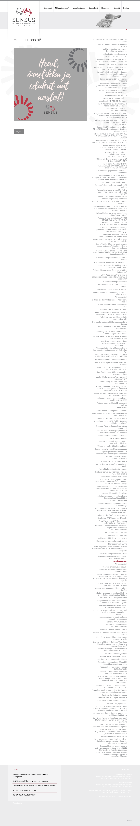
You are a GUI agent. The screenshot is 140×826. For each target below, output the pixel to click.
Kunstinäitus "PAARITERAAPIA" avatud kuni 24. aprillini (110, 40)
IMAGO (129, 820)
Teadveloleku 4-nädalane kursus (114, 695)
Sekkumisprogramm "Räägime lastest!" (112, 289)
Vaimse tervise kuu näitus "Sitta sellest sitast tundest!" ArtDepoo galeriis (110, 240)
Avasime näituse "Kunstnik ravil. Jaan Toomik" (112, 286)
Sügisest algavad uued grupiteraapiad (112, 182)
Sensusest (48, 8)
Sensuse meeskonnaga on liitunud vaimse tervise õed (110, 589)
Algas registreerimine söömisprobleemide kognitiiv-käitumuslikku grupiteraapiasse (111, 313)
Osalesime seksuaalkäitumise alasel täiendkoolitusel (113, 571)
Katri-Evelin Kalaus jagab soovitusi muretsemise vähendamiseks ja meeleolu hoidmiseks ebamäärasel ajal (111, 482)
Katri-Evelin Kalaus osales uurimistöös (112, 701)
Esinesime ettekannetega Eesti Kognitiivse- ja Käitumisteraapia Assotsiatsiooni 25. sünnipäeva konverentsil (110, 741)
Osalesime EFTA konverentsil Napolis (112, 518)
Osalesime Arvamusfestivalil (116, 533)
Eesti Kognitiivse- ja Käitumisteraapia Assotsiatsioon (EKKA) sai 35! (112, 105)
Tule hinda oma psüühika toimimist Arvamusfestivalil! (113, 318)
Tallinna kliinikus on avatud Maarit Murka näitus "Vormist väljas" (111, 214)
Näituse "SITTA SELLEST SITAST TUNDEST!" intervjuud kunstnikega (113, 224)
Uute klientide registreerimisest (115, 282)
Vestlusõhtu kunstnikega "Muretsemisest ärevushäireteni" (111, 378)
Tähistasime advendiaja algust (115, 654)
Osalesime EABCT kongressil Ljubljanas (111, 659)
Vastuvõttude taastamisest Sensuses (113, 469)
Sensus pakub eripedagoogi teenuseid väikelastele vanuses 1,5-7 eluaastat (112, 432)
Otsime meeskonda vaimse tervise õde (112, 436)
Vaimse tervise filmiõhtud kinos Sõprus (112, 418)
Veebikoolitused (79, 8)
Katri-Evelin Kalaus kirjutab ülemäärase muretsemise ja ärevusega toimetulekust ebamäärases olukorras (111, 488)
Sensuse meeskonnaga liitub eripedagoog (111, 449)
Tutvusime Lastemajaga (118, 501)
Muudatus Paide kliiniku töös (116, 95)
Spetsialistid (93, 8)
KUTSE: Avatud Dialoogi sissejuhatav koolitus (112, 45)
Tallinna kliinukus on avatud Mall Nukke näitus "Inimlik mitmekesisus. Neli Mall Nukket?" (112, 192)
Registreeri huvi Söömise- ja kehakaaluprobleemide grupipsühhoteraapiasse (116, 154)
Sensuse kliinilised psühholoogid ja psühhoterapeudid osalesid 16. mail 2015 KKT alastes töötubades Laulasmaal (111, 748)
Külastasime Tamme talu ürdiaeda (114, 461)
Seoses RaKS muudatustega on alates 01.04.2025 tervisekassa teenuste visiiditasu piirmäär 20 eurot (110, 129)
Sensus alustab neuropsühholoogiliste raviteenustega (112, 505)
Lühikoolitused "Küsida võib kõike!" (113, 309)
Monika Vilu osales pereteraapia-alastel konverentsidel (112, 328)
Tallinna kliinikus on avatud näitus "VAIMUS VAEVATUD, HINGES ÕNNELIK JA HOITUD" (109, 142)
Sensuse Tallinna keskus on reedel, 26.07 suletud (111, 186)
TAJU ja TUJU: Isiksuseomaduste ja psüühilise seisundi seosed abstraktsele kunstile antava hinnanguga (112, 230)
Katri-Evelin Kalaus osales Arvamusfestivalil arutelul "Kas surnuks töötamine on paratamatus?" (110, 612)
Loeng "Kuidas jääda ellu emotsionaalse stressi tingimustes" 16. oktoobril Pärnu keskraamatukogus (111, 246)
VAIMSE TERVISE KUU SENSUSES (113, 64)
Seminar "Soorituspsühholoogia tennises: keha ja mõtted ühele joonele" (111, 686)
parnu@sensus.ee (125, 786)
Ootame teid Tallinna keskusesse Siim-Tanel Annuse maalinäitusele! (110, 394)
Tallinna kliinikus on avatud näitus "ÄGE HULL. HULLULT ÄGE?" (112, 160)
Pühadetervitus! (121, 297)
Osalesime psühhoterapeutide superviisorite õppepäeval (110, 633)
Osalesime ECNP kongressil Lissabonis (112, 411)
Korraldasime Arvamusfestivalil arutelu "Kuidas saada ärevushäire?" (112, 606)
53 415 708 (107, 778)
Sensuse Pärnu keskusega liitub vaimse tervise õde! (111, 427)
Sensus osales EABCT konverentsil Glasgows (113, 80)
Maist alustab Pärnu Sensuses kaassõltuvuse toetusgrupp (109, 203)
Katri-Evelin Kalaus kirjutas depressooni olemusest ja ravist (111, 638)
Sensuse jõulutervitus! (118, 438)
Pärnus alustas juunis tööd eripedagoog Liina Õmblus (109, 323)
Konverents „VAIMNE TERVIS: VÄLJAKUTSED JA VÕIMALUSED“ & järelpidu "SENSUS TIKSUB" (112, 166)
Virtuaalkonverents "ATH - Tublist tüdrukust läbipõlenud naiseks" (110, 422)
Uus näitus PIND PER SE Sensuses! (113, 101)
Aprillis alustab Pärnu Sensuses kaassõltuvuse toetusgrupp (115, 50)
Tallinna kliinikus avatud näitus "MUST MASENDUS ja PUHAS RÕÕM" (112, 219)
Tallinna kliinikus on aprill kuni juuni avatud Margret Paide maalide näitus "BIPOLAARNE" (110, 122)
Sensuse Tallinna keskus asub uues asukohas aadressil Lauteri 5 (113, 673)
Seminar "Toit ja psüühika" (117, 703)
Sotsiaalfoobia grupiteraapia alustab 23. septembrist (112, 172)
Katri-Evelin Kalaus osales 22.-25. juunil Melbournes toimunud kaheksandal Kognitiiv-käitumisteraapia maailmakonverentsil (109, 708)
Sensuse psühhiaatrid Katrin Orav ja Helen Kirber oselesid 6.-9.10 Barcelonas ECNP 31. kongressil (109, 549)
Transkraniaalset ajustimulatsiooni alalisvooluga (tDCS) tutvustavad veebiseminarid (114, 343)
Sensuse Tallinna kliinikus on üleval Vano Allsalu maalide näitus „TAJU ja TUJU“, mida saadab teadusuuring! (110, 253)
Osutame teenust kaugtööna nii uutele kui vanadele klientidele (111, 473)
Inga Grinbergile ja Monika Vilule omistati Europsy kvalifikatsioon (111, 557)
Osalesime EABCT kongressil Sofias (113, 598)
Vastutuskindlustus (124, 797)
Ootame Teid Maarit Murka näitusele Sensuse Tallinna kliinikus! (113, 442)
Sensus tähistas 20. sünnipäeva (114, 493)
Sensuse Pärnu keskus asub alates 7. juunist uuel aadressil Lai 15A (109, 337)
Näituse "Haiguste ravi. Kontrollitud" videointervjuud (113, 383)
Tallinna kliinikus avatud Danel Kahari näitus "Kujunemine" (110, 271)
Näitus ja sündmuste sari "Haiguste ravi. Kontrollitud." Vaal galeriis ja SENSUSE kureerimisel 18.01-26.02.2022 (111, 389)
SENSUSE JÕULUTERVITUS (115, 57)
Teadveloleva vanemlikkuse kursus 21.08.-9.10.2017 (113, 668)
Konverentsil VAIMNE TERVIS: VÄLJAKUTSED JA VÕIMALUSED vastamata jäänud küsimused (113, 147)
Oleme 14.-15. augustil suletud (115, 98)
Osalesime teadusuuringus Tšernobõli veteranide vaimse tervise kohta (112, 663)
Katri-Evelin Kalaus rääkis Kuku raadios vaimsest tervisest (112, 373)
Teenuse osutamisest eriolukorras (114, 477)
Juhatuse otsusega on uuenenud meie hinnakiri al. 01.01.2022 (112, 399)
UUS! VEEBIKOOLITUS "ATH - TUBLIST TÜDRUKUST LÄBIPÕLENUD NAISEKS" (111, 356)
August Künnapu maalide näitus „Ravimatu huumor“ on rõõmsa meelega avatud (110, 68)
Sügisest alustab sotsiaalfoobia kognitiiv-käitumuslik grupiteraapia (111, 266)
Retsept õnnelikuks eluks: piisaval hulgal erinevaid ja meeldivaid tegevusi (111, 602)
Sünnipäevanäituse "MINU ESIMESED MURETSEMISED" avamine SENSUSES (111, 61)
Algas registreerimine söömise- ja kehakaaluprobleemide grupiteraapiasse (111, 453)
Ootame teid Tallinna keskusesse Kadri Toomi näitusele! (109, 301)
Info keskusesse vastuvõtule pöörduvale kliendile (111, 465)
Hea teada (105, 8)
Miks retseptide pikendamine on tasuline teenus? (111, 259)
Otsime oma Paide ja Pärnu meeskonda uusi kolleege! (110, 363)
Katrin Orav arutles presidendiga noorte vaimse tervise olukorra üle (112, 368)
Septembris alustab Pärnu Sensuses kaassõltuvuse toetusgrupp (113, 91)
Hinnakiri (116, 8)
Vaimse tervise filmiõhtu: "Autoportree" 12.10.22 (112, 306)
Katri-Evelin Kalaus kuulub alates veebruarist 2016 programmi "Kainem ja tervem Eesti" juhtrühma (110, 720)
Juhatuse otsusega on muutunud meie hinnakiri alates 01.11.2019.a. (112, 497)
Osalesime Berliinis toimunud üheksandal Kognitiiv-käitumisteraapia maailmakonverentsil (111, 528)
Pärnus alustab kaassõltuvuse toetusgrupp (110, 262)
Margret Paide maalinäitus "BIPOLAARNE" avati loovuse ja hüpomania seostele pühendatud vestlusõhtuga (110, 115)
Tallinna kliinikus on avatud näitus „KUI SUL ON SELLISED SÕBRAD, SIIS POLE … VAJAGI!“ (110, 136)
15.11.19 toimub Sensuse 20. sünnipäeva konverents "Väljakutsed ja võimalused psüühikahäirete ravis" (111, 510)
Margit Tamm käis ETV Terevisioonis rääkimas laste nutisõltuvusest (113, 522)
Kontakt (126, 8)
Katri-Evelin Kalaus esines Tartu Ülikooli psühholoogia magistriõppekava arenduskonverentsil (111, 755)
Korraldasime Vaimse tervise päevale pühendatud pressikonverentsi (112, 584)
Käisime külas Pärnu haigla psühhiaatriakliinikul (116, 458)
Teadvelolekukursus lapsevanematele (112, 698)
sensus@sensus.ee (125, 778)
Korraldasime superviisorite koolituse (113, 554)
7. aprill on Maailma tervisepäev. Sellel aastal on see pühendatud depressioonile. (109, 691)
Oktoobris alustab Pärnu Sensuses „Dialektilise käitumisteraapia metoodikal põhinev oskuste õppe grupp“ (111, 86)
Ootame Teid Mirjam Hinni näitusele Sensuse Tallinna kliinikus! (109, 414)
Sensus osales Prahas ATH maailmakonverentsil (116, 110)
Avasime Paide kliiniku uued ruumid (113, 656)
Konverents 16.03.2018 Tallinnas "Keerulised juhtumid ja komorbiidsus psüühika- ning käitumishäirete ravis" (110, 644)
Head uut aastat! (120, 561)
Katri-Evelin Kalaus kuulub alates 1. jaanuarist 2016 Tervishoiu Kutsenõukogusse (110, 726)
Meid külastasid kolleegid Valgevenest (112, 538)
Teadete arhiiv (18, 803)
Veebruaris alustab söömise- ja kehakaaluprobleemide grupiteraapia (113, 235)
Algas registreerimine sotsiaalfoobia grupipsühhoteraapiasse (113, 618)
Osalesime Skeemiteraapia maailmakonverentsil (116, 626)
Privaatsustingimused (107, 797)
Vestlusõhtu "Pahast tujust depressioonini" (111, 360)
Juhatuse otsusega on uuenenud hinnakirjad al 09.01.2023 (110, 293)
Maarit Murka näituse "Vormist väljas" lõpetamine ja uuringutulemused (112, 198)
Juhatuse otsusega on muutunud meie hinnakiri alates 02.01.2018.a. (112, 650)
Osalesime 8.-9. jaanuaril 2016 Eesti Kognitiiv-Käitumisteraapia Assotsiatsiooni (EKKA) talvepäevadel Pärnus (111, 731)
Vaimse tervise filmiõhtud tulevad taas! (112, 446)
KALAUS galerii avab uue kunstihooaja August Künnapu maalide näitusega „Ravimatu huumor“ (112, 74)
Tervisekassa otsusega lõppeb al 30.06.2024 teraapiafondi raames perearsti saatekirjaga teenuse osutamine (110, 208)
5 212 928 (109, 786)
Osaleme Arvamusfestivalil (117, 535)
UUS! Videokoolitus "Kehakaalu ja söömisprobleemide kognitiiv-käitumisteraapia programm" (109, 277)
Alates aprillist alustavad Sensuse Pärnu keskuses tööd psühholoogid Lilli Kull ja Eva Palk (110, 350)
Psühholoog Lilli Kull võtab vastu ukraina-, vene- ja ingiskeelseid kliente (111, 333)
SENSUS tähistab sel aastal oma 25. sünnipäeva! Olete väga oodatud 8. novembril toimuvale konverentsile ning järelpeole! (109, 177)
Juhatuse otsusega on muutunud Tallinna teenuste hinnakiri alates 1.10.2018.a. (111, 594)
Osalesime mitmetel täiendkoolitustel (113, 629)
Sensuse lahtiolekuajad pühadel (114, 567)
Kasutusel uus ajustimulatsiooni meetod (112, 541)
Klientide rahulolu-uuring (117, 544)
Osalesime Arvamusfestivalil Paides (113, 736)
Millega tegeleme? (62, 8)
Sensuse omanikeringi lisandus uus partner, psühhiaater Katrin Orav (110, 714)
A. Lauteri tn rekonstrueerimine (115, 54)
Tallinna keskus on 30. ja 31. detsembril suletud (112, 404)
